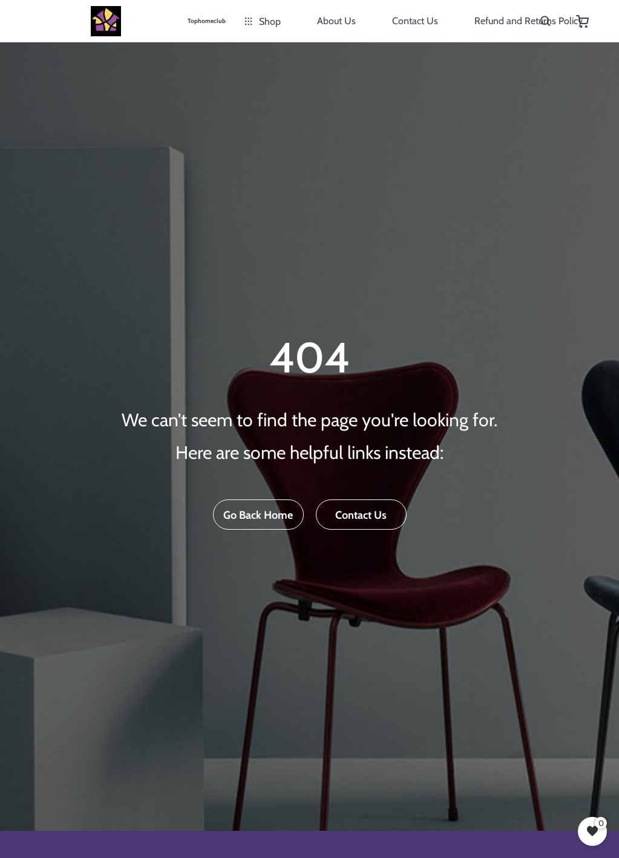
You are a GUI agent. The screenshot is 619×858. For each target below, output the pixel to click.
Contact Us (415, 21)
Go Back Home (258, 515)
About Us (336, 21)
